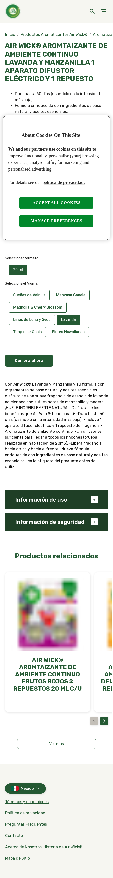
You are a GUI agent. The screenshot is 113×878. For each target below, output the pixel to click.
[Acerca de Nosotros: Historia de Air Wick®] (44, 847)
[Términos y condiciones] (27, 802)
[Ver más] (56, 744)
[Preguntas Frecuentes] (26, 824)
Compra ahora (29, 360)
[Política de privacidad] (25, 813)
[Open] (92, 11)
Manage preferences (56, 221)
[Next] (104, 721)
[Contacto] (14, 836)
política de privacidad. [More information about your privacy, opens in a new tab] (63, 182)
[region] (56, 177)
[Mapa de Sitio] (17, 858)
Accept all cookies (57, 203)
